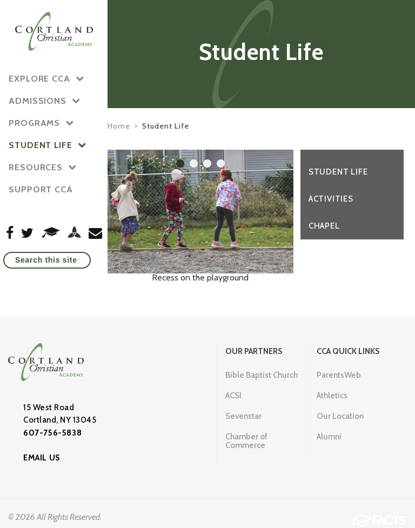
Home (119, 126)
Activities (331, 199)
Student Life (165, 126)
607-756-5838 (52, 433)
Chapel (324, 226)
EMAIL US (41, 458)
